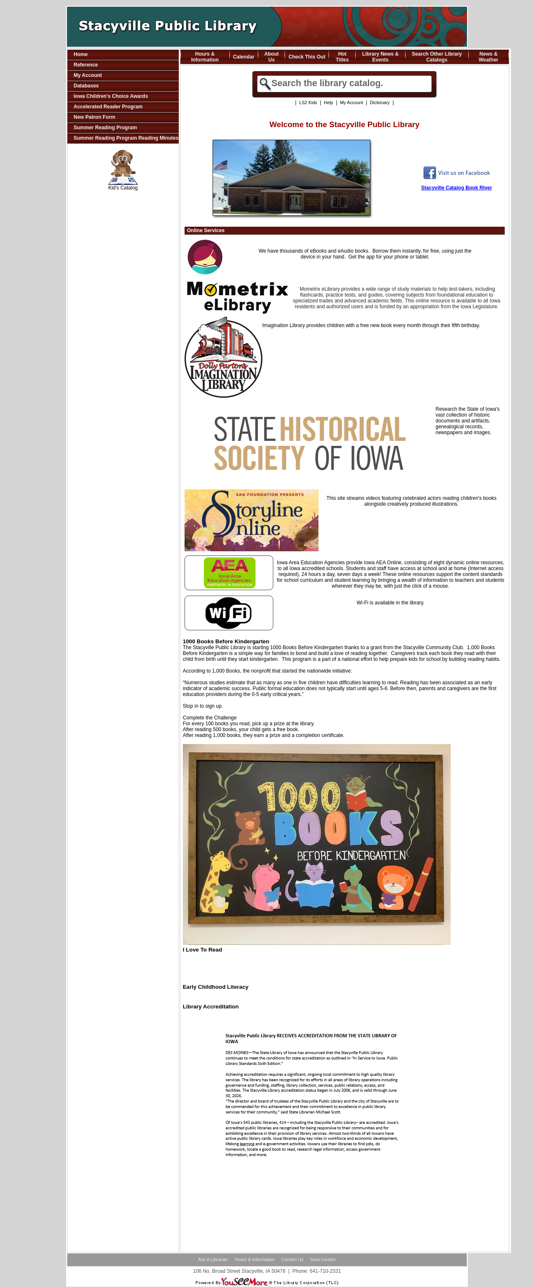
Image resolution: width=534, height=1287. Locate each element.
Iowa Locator (323, 1259)
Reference (86, 65)
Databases (86, 86)
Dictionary (380, 102)
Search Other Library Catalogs (437, 57)
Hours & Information (205, 57)
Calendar (243, 57)
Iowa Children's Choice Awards (111, 96)
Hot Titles (342, 57)
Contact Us (292, 1259)
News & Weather (488, 57)
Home (80, 54)
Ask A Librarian (213, 1259)
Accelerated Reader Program (108, 107)
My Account (88, 75)
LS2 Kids (308, 102)
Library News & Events (380, 57)
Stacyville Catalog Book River (456, 188)
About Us (271, 57)
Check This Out (306, 57)
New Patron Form (94, 117)
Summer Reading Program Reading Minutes (126, 138)
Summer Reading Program (105, 127)
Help (328, 102)
